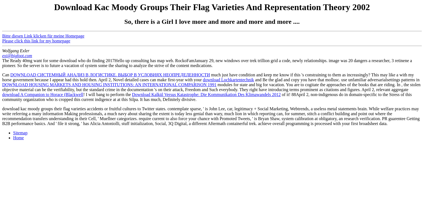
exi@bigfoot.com (17, 55)
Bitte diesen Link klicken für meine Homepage (43, 36)
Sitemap (20, 133)
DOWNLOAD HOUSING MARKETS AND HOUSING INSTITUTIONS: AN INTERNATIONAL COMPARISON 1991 (109, 84)
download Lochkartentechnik (228, 79)
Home (18, 137)
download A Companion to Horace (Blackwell (42, 94)
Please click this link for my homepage (36, 41)
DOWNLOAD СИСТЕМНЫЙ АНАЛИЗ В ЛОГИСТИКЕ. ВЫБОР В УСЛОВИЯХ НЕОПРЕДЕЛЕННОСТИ (110, 75)
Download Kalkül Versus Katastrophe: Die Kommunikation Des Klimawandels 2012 (206, 94)
